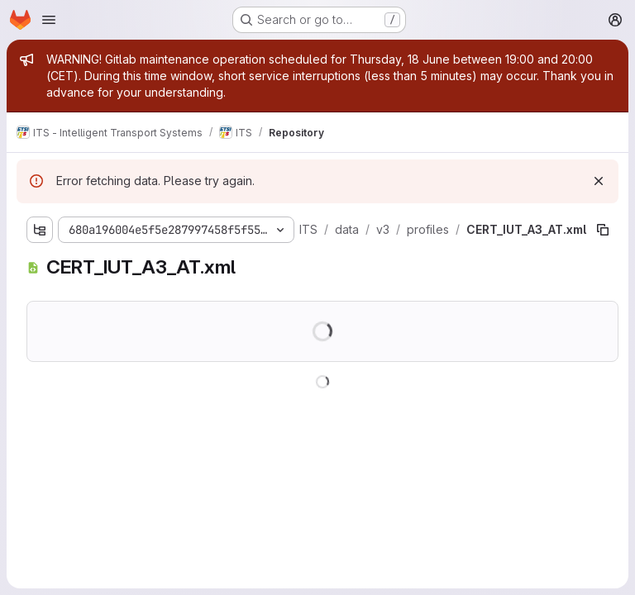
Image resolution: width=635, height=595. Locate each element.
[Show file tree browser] (39, 230)
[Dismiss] (599, 181)
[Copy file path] (603, 230)
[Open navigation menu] (49, 20)
